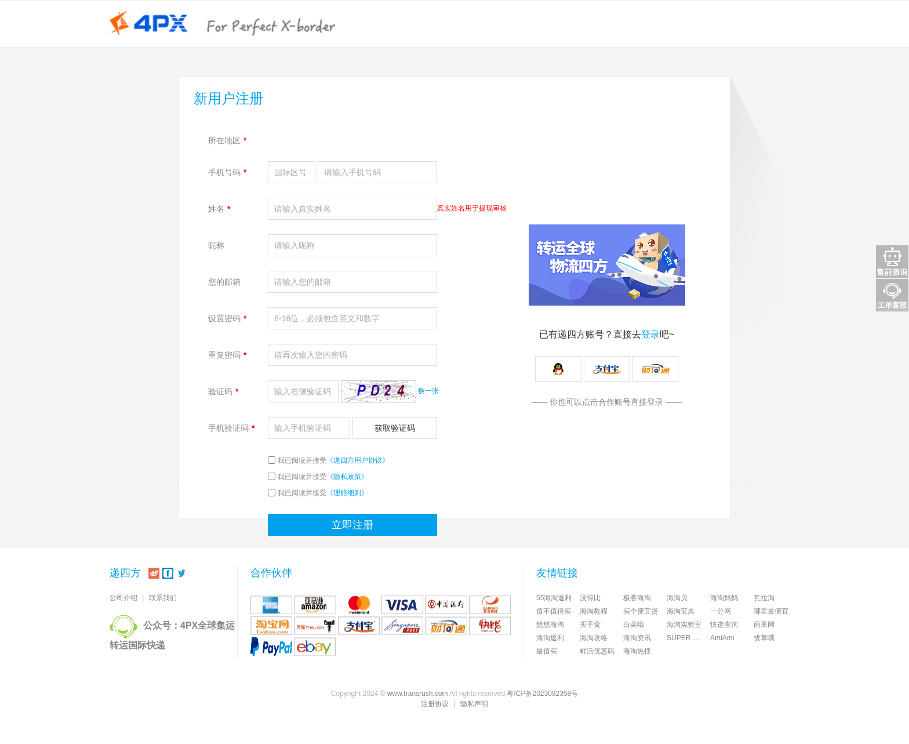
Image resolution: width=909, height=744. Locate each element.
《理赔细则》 (347, 493)
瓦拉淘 (764, 598)
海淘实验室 (684, 624)
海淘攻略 (594, 638)
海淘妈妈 (724, 598)
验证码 (223, 391)
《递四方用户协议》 (357, 460)
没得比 (590, 598)
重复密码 (227, 355)
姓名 (219, 208)
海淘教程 (594, 611)
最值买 (546, 651)
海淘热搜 (637, 651)
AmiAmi (722, 638)
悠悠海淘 (550, 624)
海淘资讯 (637, 638)
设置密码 (227, 318)
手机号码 (227, 172)
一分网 (720, 611)
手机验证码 (231, 428)
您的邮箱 (224, 281)
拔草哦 (764, 638)
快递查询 (724, 624)
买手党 (590, 624)
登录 (650, 334)
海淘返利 (550, 638)
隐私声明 (474, 704)
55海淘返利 (554, 598)
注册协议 (435, 704)
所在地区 (227, 140)
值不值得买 (553, 611)
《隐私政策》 (347, 477)
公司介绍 (123, 598)
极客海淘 (637, 598)
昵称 (216, 245)
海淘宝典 (681, 611)
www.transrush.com (417, 693)
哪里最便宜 (771, 611)
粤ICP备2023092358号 (542, 693)
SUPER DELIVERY (688, 638)
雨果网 (764, 624)
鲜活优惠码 (597, 651)
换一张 (428, 391)
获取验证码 (394, 428)
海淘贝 (677, 598)
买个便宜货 (640, 611)
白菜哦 (633, 624)
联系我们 (163, 598)
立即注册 (352, 525)
